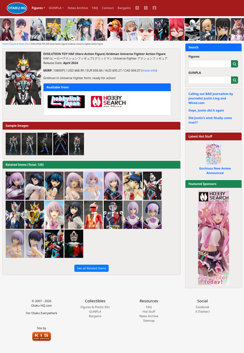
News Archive (78, 8)
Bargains (124, 8)
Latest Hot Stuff (200, 136)
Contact (108, 8)
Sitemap (149, 321)
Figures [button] (37, 8)
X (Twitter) (202, 311)
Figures (194, 56)
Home (5, 44)
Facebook (202, 307)
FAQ (95, 8)
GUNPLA (194, 73)
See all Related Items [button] (91, 268)
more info (149, 70)
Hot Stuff (149, 311)
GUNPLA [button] (55, 8)
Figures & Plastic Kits (19, 44)
